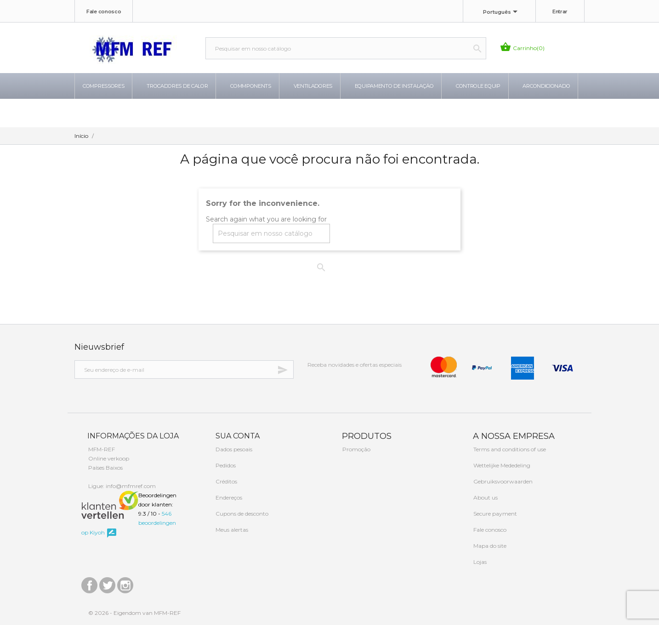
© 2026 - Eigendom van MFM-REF (134, 612)
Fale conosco (103, 11)
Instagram (125, 583)
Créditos (225, 481)
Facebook (89, 583)
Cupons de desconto (241, 513)
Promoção (355, 449)
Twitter (107, 583)
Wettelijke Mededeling (501, 465)
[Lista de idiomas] (502, 12)
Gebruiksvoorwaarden (502, 481)
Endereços (228, 497)
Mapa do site (489, 545)
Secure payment (494, 513)
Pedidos (225, 465)
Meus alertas (231, 529)
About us (485, 497)
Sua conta (237, 436)
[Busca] (345, 48)
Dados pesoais (233, 449)
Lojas (479, 561)
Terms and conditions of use (509, 449)
